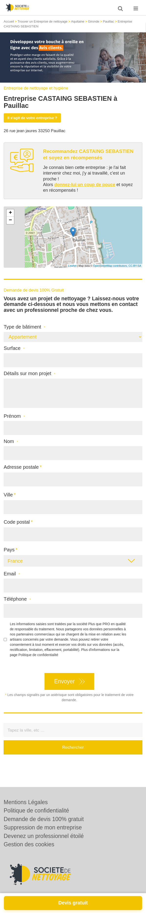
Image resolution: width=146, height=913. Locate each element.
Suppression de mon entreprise (43, 827)
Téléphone (17, 599)
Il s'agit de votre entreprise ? (32, 118)
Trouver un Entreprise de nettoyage (42, 21)
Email (12, 574)
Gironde (93, 21)
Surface (14, 348)
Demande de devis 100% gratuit (44, 819)
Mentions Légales (26, 802)
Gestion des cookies (29, 844)
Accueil (9, 21)
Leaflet (72, 265)
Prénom (14, 416)
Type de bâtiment (24, 327)
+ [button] (10, 213)
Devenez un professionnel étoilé (44, 836)
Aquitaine (77, 21)
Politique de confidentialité (38, 655)
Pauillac (108, 21)
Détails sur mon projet (29, 373)
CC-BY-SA (134, 265)
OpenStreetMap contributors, (110, 265)
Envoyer (64, 681)
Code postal (17, 522)
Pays (9, 549)
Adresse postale (21, 467)
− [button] (10, 220)
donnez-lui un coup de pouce (84, 184)
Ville (8, 494)
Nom (11, 441)
